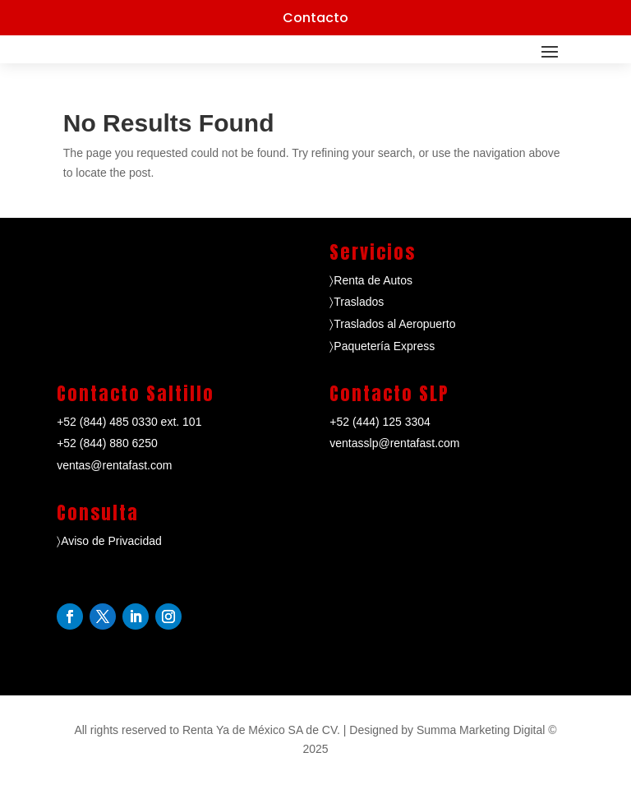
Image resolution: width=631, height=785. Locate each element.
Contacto (315, 17)
